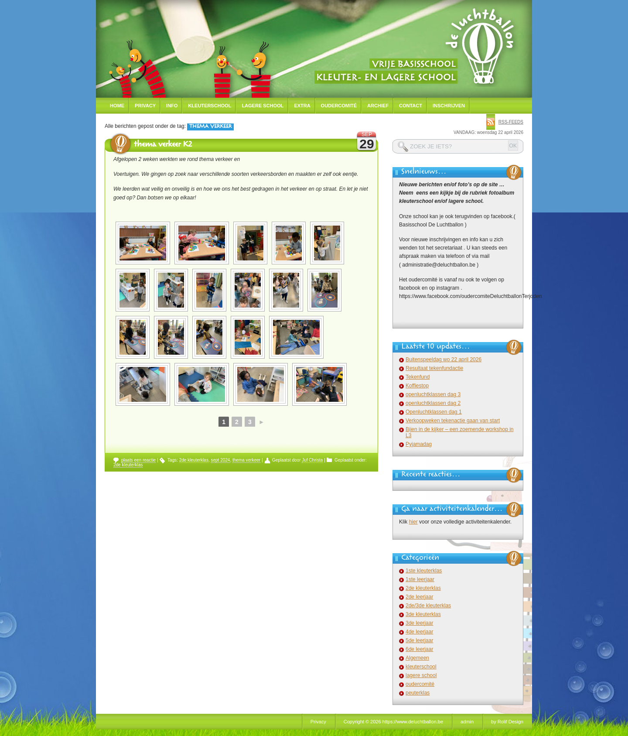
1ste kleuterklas (424, 571)
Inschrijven (449, 105)
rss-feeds (510, 122)
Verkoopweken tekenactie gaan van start (453, 421)
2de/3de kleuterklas (428, 605)
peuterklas (418, 693)
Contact (410, 105)
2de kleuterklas (193, 460)
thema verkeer (246, 460)
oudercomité (420, 684)
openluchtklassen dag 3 (433, 394)
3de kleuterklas (423, 614)
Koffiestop (417, 386)
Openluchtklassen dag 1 (434, 412)
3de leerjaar (419, 623)
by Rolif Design (507, 721)
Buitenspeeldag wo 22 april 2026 (443, 359)
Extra (302, 105)
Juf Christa (312, 460)
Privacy (145, 105)
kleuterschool (421, 667)
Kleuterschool (209, 105)
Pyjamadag (419, 444)
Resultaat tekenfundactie (434, 368)
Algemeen (417, 658)
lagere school (421, 675)
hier (413, 522)
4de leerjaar (419, 632)
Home (117, 105)
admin (467, 721)
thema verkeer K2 (163, 145)
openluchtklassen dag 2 (433, 403)
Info (171, 105)
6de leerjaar (419, 649)
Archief (378, 105)
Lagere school (262, 105)
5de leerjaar (419, 640)
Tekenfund (418, 377)
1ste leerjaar (420, 579)
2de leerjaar (419, 597)
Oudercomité (339, 105)
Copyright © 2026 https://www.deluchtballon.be (393, 721)
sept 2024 (220, 460)
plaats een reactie (138, 460)
